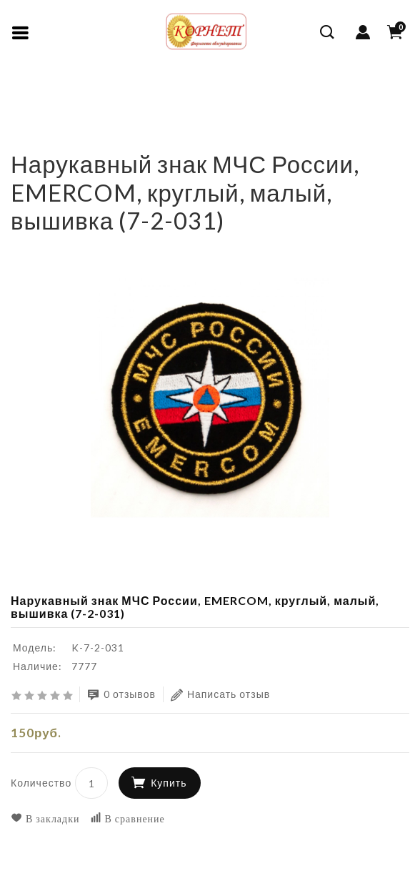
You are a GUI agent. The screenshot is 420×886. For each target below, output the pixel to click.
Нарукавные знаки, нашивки (84, 118)
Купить (168, 783)
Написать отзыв (220, 695)
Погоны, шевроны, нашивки (234, 96)
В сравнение (127, 818)
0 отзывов (121, 695)
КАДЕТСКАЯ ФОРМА (86, 96)
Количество (41, 783)
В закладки (45, 818)
